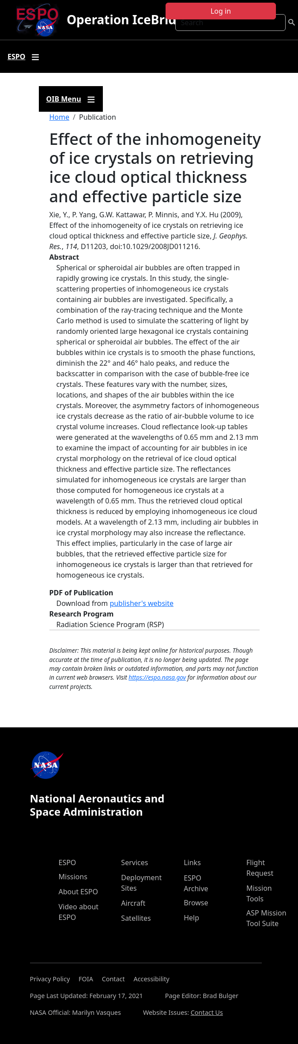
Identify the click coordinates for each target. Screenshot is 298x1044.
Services (134, 862)
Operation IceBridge (129, 19)
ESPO (67, 862)
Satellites (136, 918)
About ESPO (78, 891)
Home (59, 117)
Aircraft (133, 903)
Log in (221, 11)
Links (192, 862)
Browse (196, 903)
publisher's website (141, 603)
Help (191, 918)
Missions (73, 876)
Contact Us (207, 1012)
